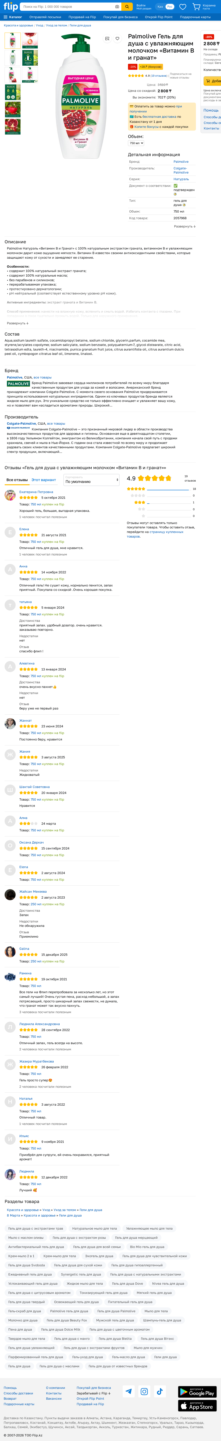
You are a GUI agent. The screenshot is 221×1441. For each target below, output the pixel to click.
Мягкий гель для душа (154, 1293)
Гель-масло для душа (128, 1357)
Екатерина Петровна (36, 492)
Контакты (53, 1393)
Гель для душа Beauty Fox (67, 1320)
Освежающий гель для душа (76, 1302)
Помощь (10, 1388)
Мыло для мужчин (148, 1348)
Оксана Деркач (31, 842)
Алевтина (27, 663)
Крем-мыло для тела (60, 1256)
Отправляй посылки (45, 17)
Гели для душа (80, 25)
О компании (55, 1388)
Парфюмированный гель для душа (35, 1357)
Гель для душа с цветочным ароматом (120, 1329)
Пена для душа (20, 1329)
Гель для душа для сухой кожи (78, 1265)
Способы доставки (18, 1393)
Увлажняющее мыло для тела (149, 1228)
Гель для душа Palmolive (116, 1311)
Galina (24, 948)
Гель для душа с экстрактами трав (35, 1228)
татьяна (25, 602)
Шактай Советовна (34, 787)
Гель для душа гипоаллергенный (137, 1265)
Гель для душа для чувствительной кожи (154, 1256)
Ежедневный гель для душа (30, 1274)
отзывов (158, 75)
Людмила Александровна (39, 1024)
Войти (141, 5)
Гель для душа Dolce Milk (60, 1329)
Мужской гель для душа (115, 1320)
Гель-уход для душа (87, 1357)
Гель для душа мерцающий (136, 1237)
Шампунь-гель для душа (162, 1320)
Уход (39, 25)
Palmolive (181, 161)
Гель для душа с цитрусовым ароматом (39, 1293)
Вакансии (54, 1398)
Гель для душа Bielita (115, 1338)
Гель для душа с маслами (59, 1366)
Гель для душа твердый (26, 1302)
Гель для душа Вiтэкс (157, 1338)
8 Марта (13, 1215)
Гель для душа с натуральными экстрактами (145, 1274)
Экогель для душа (99, 1256)
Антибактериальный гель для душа (36, 1247)
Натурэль (181, 179)
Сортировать (74, 477)
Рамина (25, 973)
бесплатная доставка (159, 116)
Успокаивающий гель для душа (33, 1283)
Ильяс (24, 1136)
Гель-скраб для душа (24, 1311)
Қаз (160, 6)
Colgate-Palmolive (181, 170)
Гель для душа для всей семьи (97, 1247)
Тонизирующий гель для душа (104, 1293)
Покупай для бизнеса (120, 17)
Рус (169, 6)
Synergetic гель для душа (81, 1274)
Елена (24, 529)
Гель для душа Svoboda (26, 1265)
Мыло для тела (156, 1311)
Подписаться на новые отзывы (181, 75)
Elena (23, 867)
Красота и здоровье (18, 25)
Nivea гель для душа (168, 1283)
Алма (23, 818)
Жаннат (25, 720)
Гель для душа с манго (72, 1338)
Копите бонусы (146, 127)
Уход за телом (56, 25)
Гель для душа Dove (127, 1283)
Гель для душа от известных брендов (118, 1366)
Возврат (10, 1398)
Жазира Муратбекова (36, 1061)
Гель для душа (19, 1366)
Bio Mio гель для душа (147, 1247)
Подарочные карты (195, 17)
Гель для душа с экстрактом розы (79, 1237)
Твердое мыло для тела (26, 1338)
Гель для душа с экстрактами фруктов (94, 1348)
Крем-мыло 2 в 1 (21, 1256)
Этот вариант (44, 479)
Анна (23, 566)
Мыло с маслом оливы (26, 1237)
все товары (43, 377)
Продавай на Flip (82, 17)
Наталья (25, 1098)
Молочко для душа (23, 1320)
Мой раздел (144, 8)
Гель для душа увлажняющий (31, 1348)
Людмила (26, 1171)
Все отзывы (17, 479)
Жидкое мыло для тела (85, 1283)
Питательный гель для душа (130, 1302)
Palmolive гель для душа (69, 1311)
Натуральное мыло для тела (94, 1228)
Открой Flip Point (159, 17)
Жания (24, 751)
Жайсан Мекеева (33, 891)
